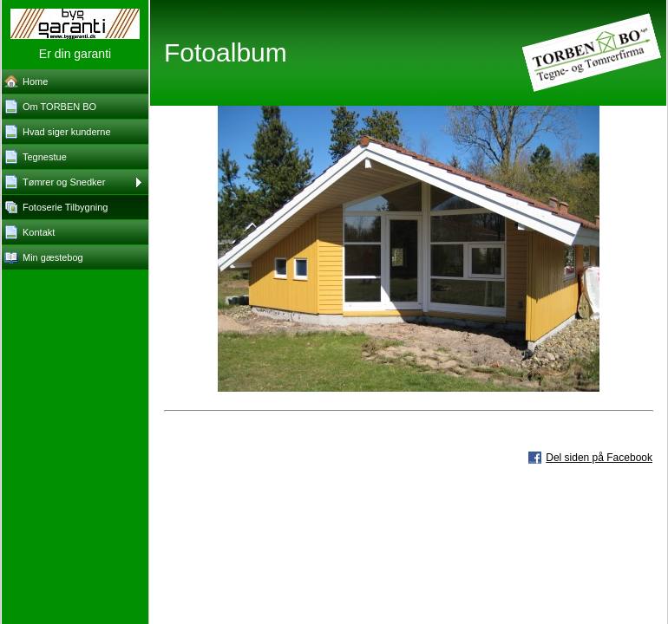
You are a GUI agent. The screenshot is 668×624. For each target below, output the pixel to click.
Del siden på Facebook (599, 458)
